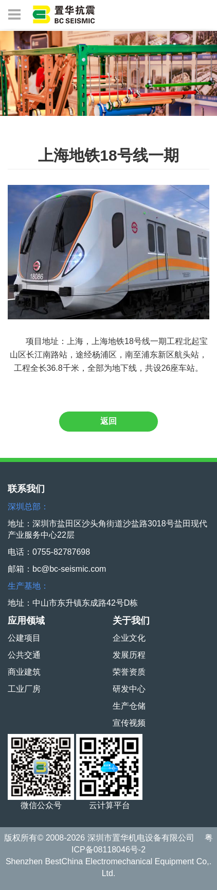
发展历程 (129, 655)
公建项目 (24, 638)
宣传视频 (129, 722)
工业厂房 (24, 688)
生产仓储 (129, 705)
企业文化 (129, 638)
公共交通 (24, 655)
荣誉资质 (129, 672)
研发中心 (129, 688)
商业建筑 (24, 672)
